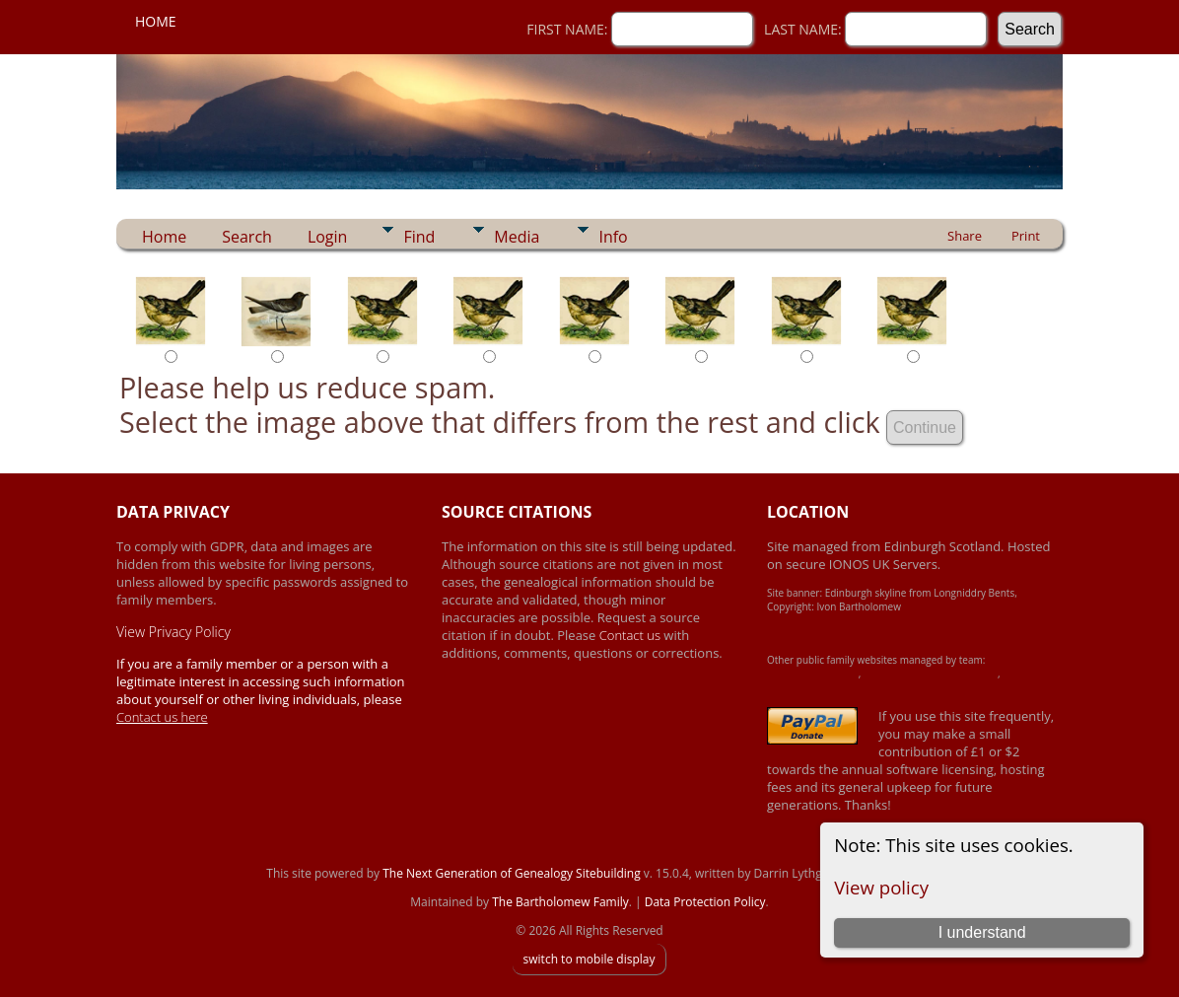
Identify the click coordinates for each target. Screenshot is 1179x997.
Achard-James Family (813, 673)
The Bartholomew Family (560, 901)
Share (964, 236)
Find (419, 237)
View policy (881, 887)
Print (1025, 236)
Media (516, 237)
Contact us (631, 635)
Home (155, 21)
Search (247, 237)
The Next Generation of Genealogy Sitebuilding (511, 873)
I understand (982, 932)
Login (328, 237)
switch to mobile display (589, 959)
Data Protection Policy (705, 901)
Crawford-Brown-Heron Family (931, 673)
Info (612, 237)
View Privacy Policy (173, 631)
